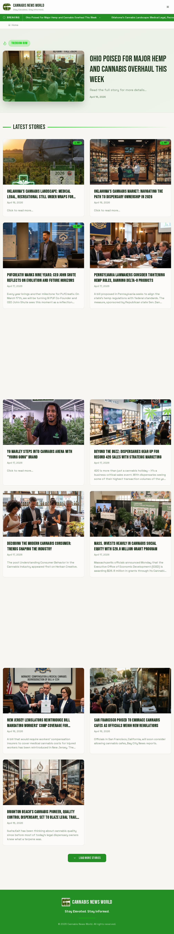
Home (13, 25)
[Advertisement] (87, 354)
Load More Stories (87, 858)
